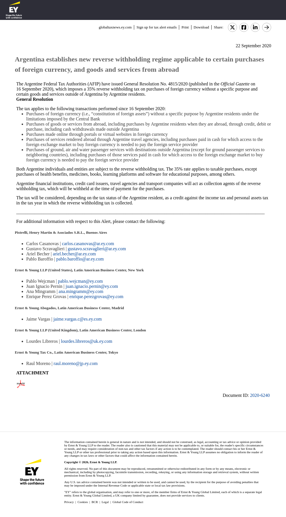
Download (201, 27)
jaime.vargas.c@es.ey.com (77, 319)
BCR (95, 502)
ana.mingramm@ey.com (81, 291)
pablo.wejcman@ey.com (80, 281)
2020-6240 (260, 395)
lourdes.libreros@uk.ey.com (86, 341)
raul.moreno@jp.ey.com (76, 363)
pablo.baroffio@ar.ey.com (80, 259)
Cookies (82, 502)
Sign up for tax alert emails (156, 27)
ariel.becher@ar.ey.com (74, 253)
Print (185, 27)
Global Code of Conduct (128, 502)
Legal (105, 502)
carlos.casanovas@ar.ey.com (88, 243)
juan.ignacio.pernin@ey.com (92, 286)
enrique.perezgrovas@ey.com (97, 296)
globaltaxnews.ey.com (115, 27)
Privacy (69, 502)
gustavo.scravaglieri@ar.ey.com (97, 248)
